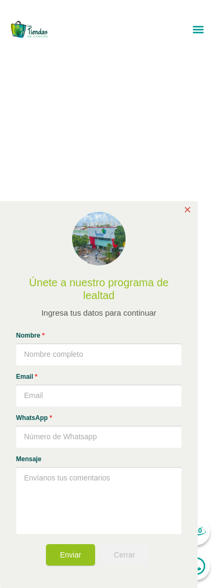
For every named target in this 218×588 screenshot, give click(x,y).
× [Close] (187, 209)
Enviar (70, 555)
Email (26, 376)
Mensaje (28, 459)
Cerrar (124, 555)
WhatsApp (34, 418)
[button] (198, 29)
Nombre (30, 335)
